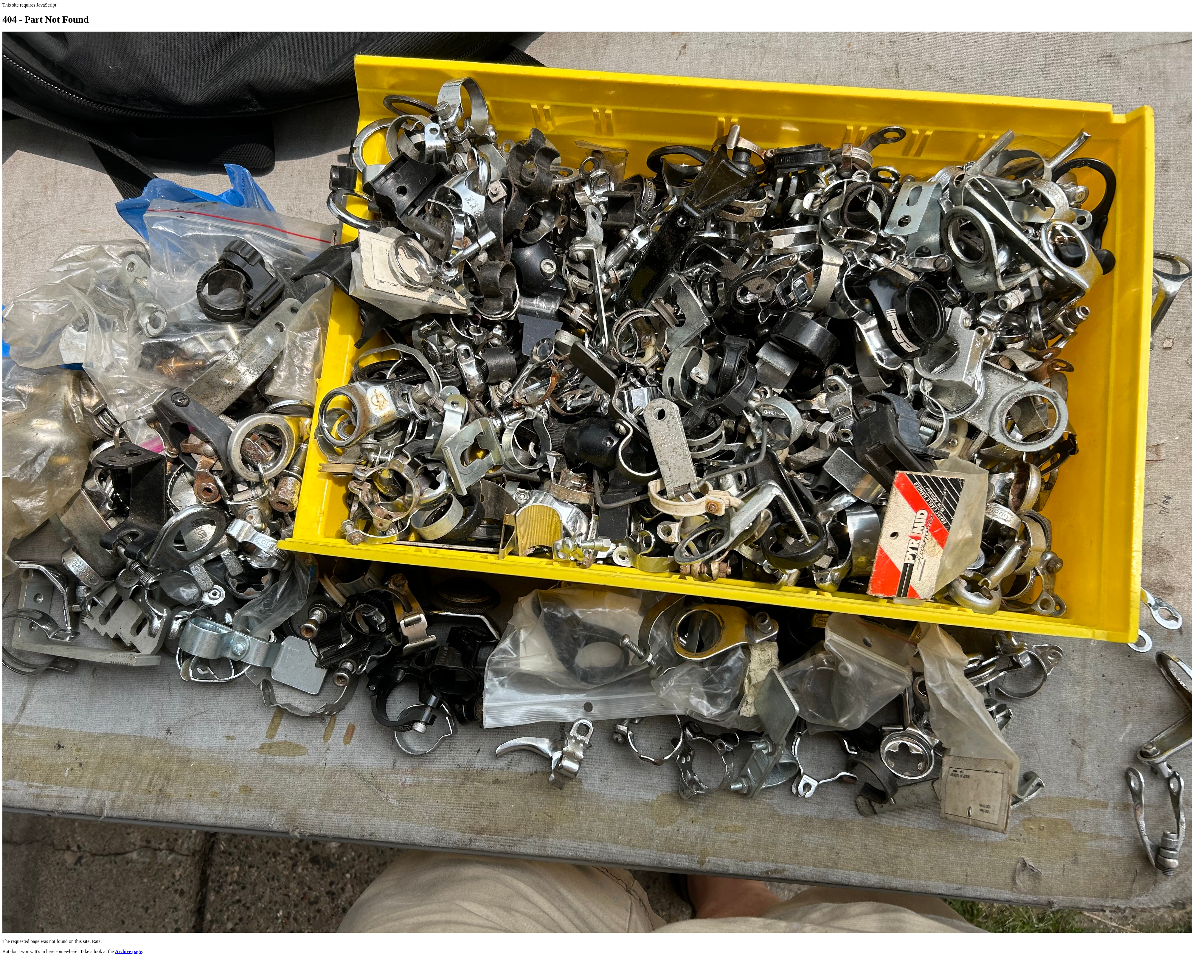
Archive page (128, 951)
